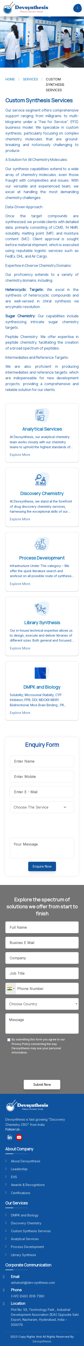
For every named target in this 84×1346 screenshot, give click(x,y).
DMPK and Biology (42, 687)
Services (30, 79)
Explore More (20, 454)
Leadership (16, 1169)
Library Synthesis (42, 622)
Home (10, 79)
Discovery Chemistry (42, 493)
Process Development (42, 558)
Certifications (17, 1193)
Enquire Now (42, 866)
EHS (11, 1177)
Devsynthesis (42, 1341)
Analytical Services (42, 429)
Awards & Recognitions (25, 1185)
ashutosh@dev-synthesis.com (33, 1282)
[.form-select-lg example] (42, 807)
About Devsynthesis (22, 1161)
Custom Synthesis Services (28, 1231)
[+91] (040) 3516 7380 (27, 1296)
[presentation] (44, 825)
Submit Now (42, 1084)
